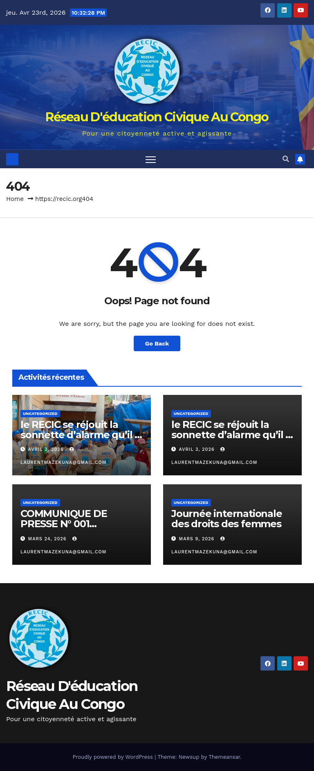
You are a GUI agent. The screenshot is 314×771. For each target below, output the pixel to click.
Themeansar (224, 757)
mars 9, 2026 (197, 538)
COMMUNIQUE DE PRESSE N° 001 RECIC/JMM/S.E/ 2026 (70, 524)
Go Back (157, 343)
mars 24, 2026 (48, 538)
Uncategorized (40, 413)
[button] (286, 159)
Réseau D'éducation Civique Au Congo (157, 117)
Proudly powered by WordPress (113, 757)
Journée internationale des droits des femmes (226, 519)
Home (15, 199)
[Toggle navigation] (151, 159)
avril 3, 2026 (47, 449)
